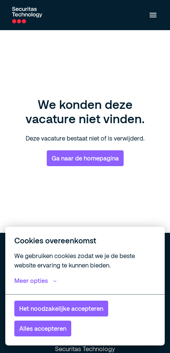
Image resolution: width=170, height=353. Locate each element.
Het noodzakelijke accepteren (61, 308)
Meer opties (35, 280)
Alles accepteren (42, 328)
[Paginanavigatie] (153, 15)
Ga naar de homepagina (85, 158)
